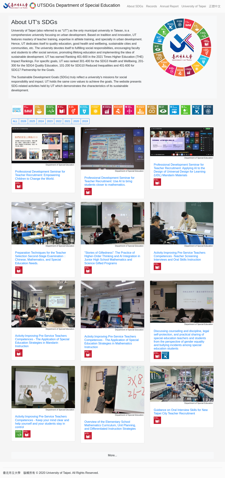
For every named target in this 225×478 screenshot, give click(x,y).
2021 (67, 121)
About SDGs (135, 6)
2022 (58, 121)
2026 (23, 121)
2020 (76, 121)
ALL (15, 121)
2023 (50, 121)
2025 (32, 121)
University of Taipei (193, 6)
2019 (85, 121)
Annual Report (169, 6)
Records (151, 6)
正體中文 (215, 6)
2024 (41, 121)
